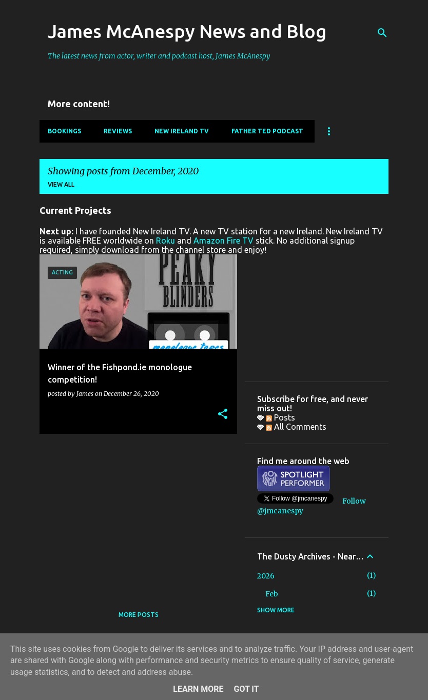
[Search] (382, 33)
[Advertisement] (134, 513)
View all (61, 184)
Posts (280, 417)
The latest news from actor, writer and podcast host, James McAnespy (159, 56)
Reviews (118, 131)
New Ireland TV (181, 131)
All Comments (296, 426)
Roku (165, 240)
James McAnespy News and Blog (187, 31)
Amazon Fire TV (223, 240)
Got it (246, 689)
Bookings (64, 131)
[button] (223, 415)
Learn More (198, 689)
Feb (271, 593)
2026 (266, 576)
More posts (139, 614)
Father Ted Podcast (267, 131)
